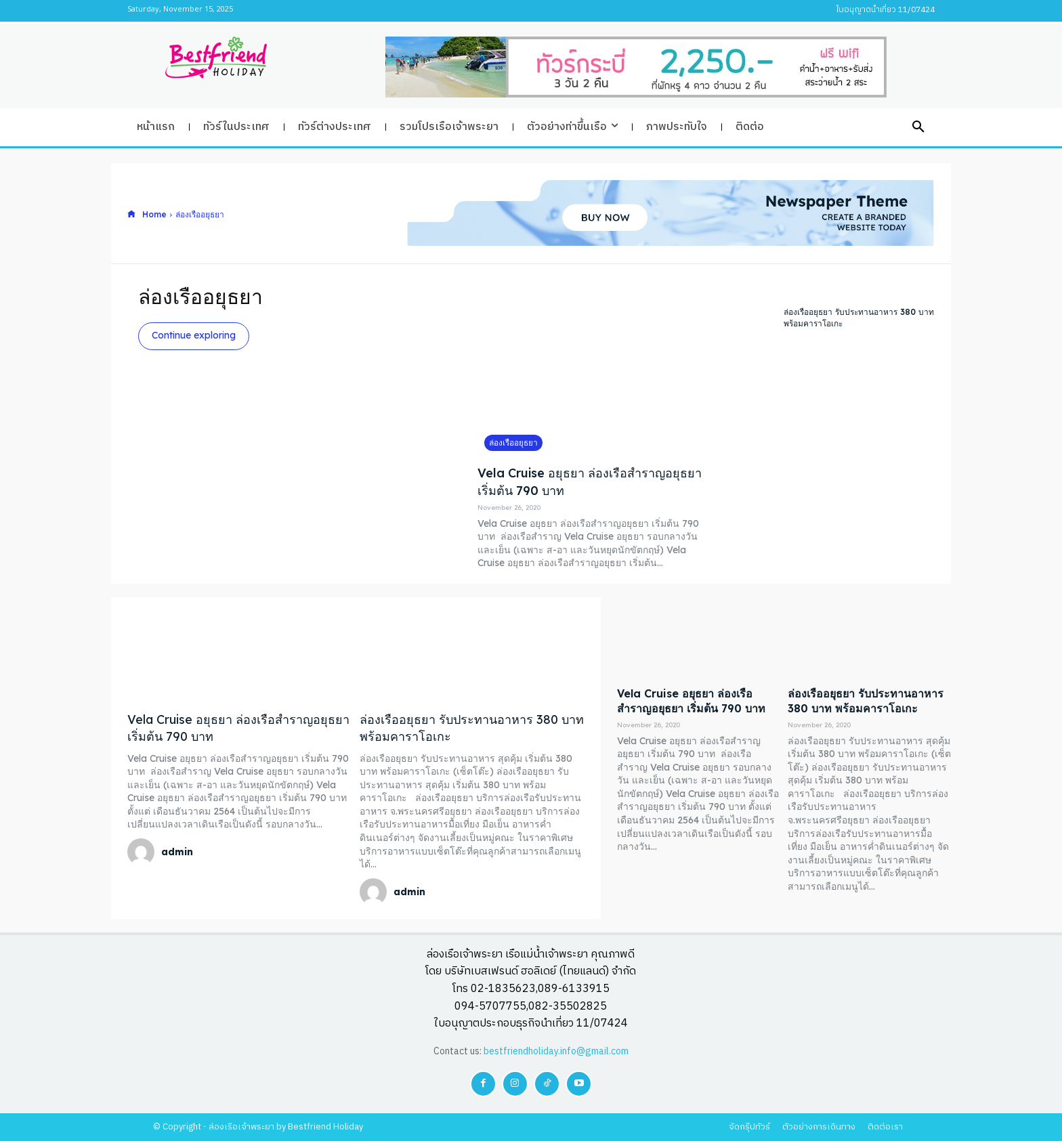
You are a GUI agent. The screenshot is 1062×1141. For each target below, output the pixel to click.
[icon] (131, 214)
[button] (918, 127)
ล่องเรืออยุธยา (513, 442)
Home (154, 214)
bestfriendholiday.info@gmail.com (556, 1051)
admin (177, 852)
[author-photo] (142, 851)
